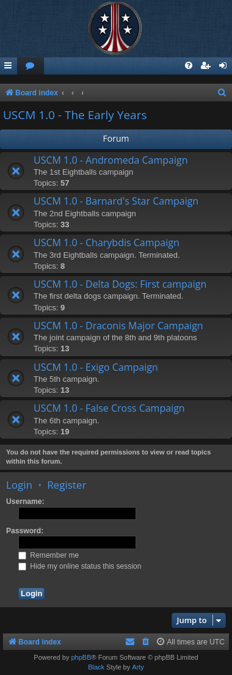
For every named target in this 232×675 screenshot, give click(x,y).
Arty (138, 667)
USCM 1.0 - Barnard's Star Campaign (116, 201)
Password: (24, 531)
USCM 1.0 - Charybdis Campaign (106, 242)
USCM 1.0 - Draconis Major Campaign (118, 325)
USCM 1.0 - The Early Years (75, 115)
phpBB (81, 657)
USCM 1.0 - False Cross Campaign (109, 408)
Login (19, 484)
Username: (25, 501)
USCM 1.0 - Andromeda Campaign (111, 160)
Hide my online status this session (80, 566)
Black (96, 667)
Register (66, 484)
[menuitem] (30, 66)
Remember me (48, 555)
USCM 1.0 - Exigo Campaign (96, 367)
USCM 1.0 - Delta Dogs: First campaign (120, 284)
